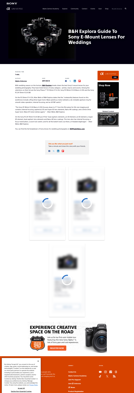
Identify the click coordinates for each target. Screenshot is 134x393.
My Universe (117, 8)
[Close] (38, 366)
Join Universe (74, 383)
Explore (64, 9)
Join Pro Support (74, 380)
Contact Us (72, 372)
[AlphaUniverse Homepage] (14, 8)
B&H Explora (47, 85)
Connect (84, 9)
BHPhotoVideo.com (77, 129)
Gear (100, 9)
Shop (106, 9)
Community (74, 9)
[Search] (125, 8)
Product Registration (76, 391)
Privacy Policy (33, 390)
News (71, 387)
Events (93, 9)
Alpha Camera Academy (51, 9)
